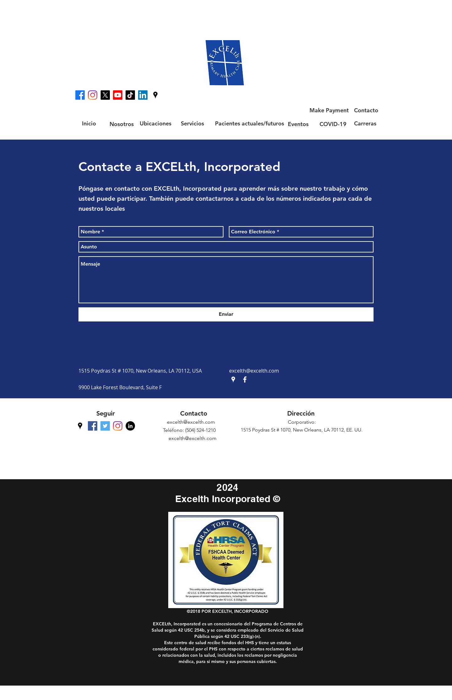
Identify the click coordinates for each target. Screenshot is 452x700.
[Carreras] (365, 123)
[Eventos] (298, 124)
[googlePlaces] (155, 95)
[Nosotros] (121, 124)
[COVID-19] (333, 124)
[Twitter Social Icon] (105, 426)
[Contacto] (366, 110)
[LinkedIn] (143, 95)
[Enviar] (226, 314)
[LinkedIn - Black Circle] (130, 426)
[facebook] (80, 95)
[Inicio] (88, 123)
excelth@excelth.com (254, 370)
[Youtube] (117, 95)
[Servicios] (192, 123)
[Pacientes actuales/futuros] (249, 123)
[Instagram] (92, 95)
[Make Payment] (329, 110)
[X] (105, 95)
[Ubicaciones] (155, 123)
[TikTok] (130, 95)
